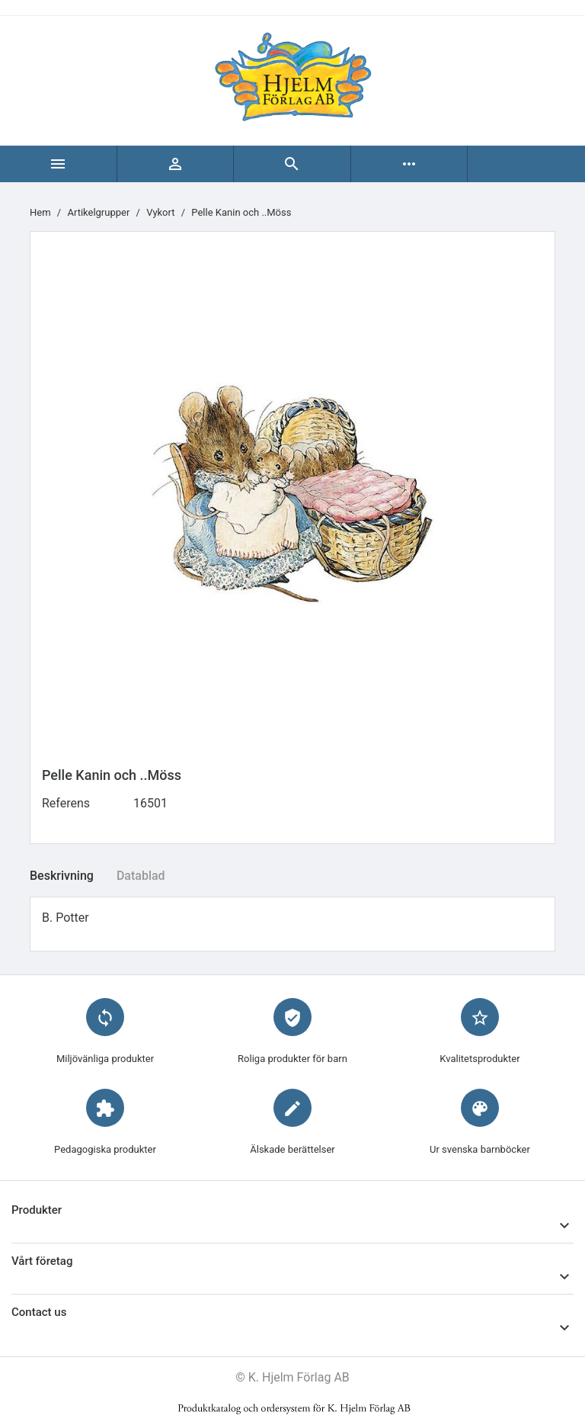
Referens (66, 803)
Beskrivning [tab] (62, 875)
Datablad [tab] (141, 875)
